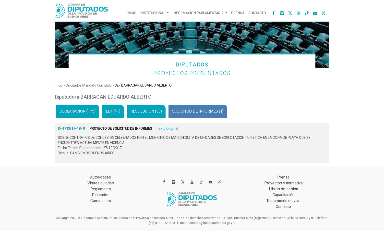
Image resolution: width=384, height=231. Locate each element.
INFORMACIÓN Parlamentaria (198, 13)
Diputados (100, 194)
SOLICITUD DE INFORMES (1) (198, 111)
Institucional (153, 13)
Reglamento (100, 189)
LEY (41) (113, 111)
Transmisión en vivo (283, 200)
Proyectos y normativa (283, 183)
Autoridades (100, 177)
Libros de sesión (283, 189)
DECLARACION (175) (78, 111)
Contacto (257, 13)
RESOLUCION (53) (146, 111)
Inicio (132, 12)
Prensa (237, 13)
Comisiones (100, 200)
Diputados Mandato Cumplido (89, 85)
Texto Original (167, 128)
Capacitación (283, 194)
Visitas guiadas (100, 183)
